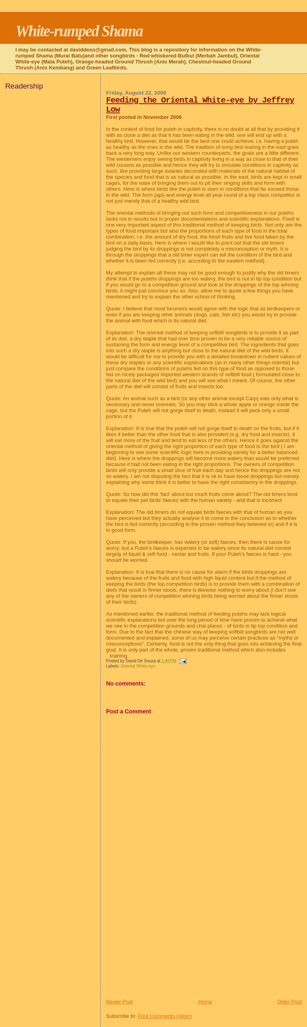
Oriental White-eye (138, 666)
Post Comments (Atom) (165, 1016)
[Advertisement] (166, 942)
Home (205, 1002)
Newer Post (119, 1002)
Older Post (289, 1002)
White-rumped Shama (78, 31)
